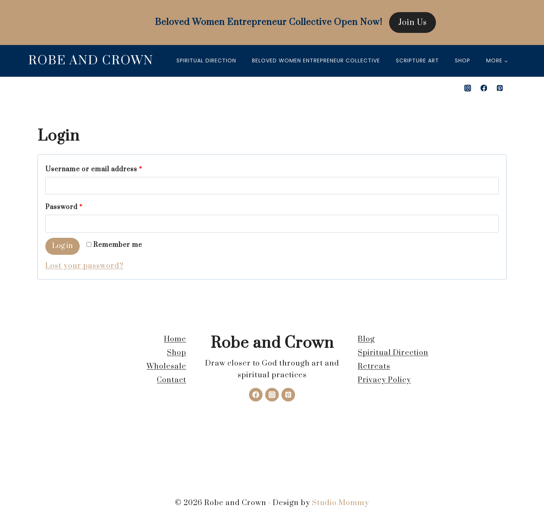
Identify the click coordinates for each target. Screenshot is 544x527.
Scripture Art (417, 60)
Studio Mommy (340, 503)
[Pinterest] (500, 88)
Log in (62, 246)
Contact (171, 380)
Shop (462, 60)
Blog (366, 339)
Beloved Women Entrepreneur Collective (316, 60)
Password (66, 207)
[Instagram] (467, 88)
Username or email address (96, 169)
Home (175, 339)
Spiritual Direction (206, 60)
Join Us (412, 22)
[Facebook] (484, 88)
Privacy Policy (384, 380)
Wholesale (166, 366)
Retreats (374, 366)
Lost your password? (84, 266)
